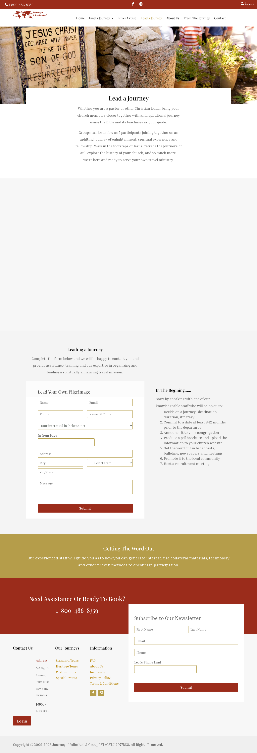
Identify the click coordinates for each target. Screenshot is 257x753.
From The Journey (222, 18)
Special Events (66, 678)
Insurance (97, 672)
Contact (245, 18)
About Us (198, 18)
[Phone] (60, 414)
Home (106, 18)
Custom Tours (66, 672)
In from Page (47, 435)
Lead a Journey (177, 18)
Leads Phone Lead (147, 662)
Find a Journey (125, 18)
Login (22, 721)
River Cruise (153, 18)
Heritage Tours (67, 666)
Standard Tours (67, 660)
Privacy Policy (100, 678)
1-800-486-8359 (21, 4)
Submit (85, 508)
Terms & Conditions (104, 683)
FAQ (93, 660)
